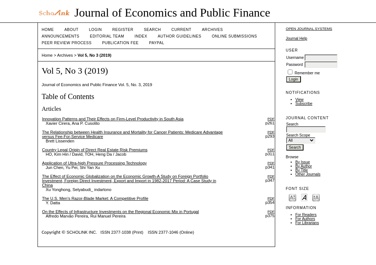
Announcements (60, 36)
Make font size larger (316, 197)
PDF (270, 119)
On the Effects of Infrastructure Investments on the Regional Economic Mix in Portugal (120, 211)
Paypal (156, 43)
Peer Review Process (67, 43)
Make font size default (304, 197)
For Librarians (307, 223)
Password (294, 65)
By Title (301, 170)
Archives (212, 30)
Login (95, 30)
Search (152, 30)
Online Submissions (234, 36)
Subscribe (303, 104)
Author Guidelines (180, 36)
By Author (303, 166)
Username (295, 58)
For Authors (305, 219)
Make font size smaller (292, 197)
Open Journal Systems (309, 28)
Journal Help (296, 38)
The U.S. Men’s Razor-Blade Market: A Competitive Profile (95, 198)
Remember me (307, 73)
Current (181, 30)
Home (48, 30)
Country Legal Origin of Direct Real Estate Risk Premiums (95, 150)
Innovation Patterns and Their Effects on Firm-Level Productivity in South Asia (113, 119)
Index (141, 36)
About (71, 30)
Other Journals (307, 174)
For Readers (306, 215)
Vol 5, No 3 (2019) (94, 55)
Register (122, 30)
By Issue (302, 162)
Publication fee (120, 43)
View (299, 100)
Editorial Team (107, 36)
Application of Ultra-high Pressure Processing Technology (94, 163)
